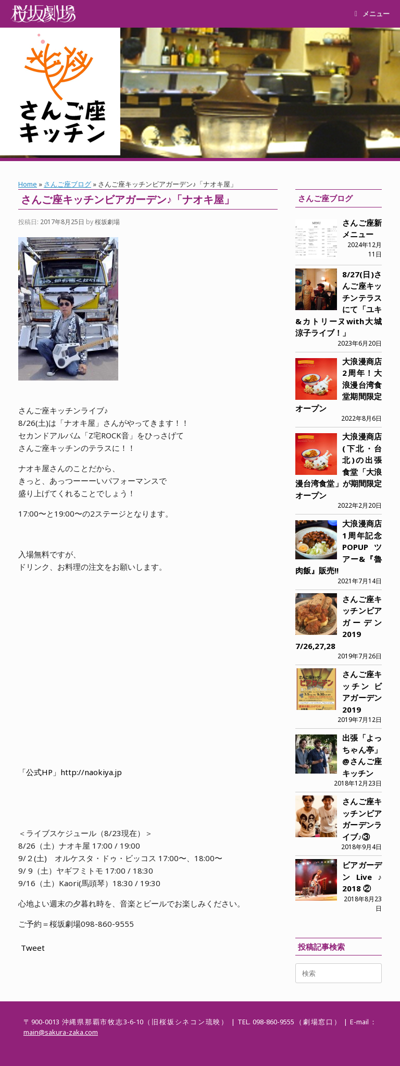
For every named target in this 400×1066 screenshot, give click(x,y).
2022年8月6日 (361, 418)
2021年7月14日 (360, 581)
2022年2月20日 (360, 505)
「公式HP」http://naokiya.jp (70, 772)
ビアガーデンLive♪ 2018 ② (362, 876)
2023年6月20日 (360, 343)
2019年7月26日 (360, 656)
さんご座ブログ (67, 184)
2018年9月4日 (361, 846)
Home (27, 184)
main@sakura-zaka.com (60, 1032)
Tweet (33, 947)
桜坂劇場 (107, 221)
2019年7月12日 (360, 719)
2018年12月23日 (358, 783)
